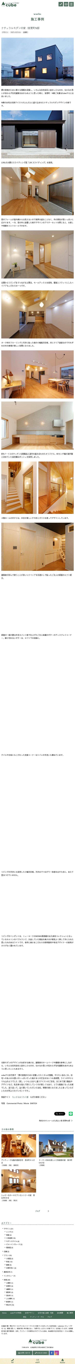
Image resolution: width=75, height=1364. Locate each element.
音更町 (25, 32)
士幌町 (8, 1283)
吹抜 (7, 1262)
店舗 (5, 1252)
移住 (24, 1317)
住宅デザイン (29, 1313)
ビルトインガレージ (13, 1244)
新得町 (8, 1302)
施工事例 (70, 1313)
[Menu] (71, 4)
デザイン (5, 32)
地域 (5, 1280)
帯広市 (8, 1305)
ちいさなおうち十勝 (20, 1097)
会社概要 (60, 1313)
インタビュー (8, 1276)
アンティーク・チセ (37, 1317)
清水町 (8, 1296)
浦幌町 (8, 1289)
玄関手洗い (10, 1268)
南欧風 (8, 1248)
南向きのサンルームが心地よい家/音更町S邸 (55, 1121)
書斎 (7, 1265)
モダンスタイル (16, 32)
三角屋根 (9, 1238)
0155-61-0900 (41, 1353)
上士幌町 (9, 1299)
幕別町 (8, 1292)
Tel (12, 1361)
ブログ (37, 1211)
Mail (37, 1361)
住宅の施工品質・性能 (45, 1313)
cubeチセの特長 (15, 1313)
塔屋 (7, 1235)
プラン (6, 1255)
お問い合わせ (24, 1353)
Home (4, 1313)
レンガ (8, 1232)
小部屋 (8, 1259)
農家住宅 (7, 1272)
